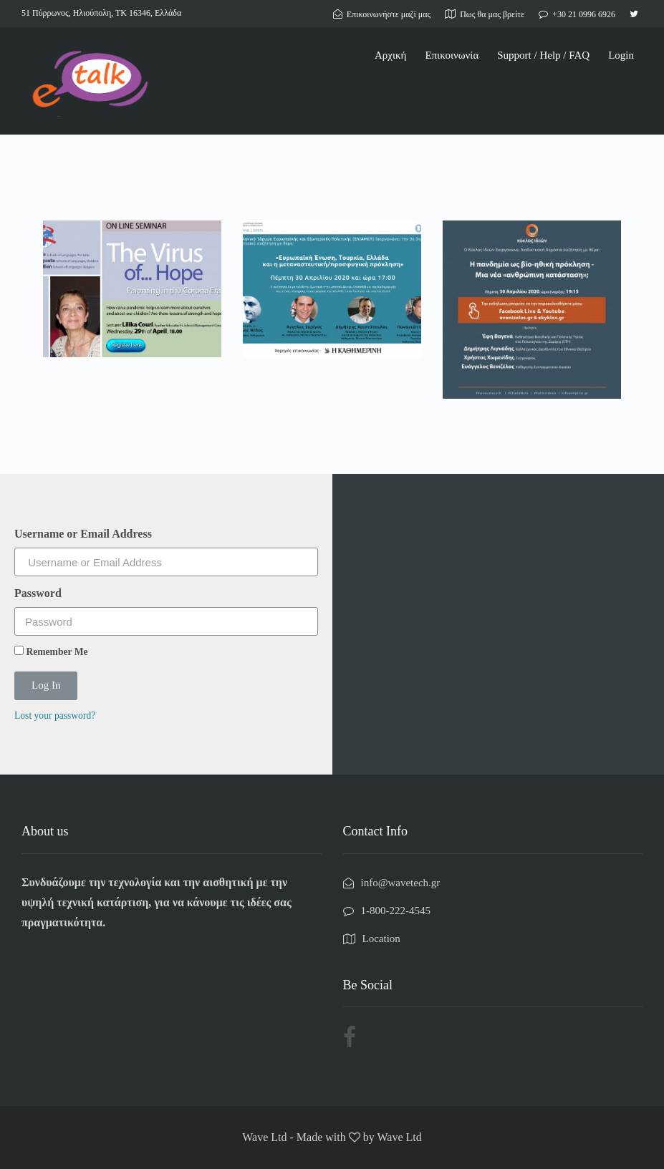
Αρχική (390, 55)
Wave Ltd (399, 1137)
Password (38, 593)
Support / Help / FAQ (543, 55)
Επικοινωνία (451, 55)
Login (621, 55)
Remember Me (51, 651)
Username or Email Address (83, 534)
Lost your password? (54, 715)
